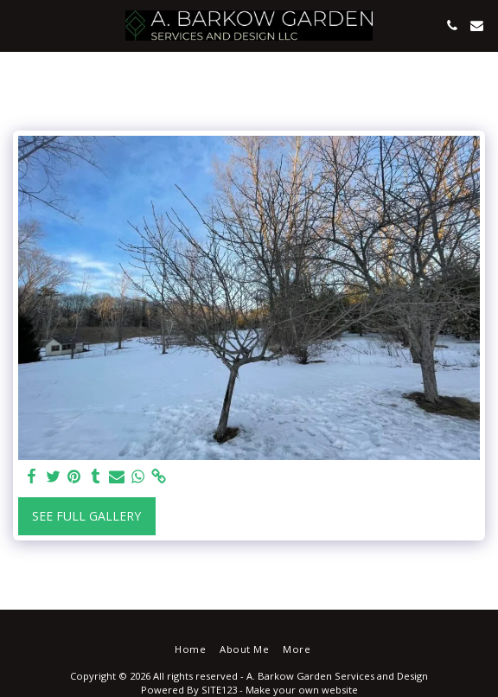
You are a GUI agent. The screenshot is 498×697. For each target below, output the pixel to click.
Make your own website (302, 689)
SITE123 (219, 689)
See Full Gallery (86, 516)
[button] (19, 24)
